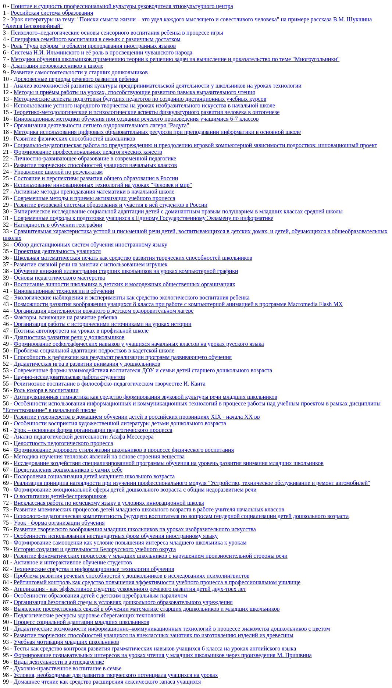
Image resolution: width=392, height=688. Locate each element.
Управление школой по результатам (58, 172)
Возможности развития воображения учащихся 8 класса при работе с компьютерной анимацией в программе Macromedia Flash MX (178, 304)
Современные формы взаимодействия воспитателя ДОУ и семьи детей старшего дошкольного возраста (143, 370)
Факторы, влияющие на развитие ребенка (65, 317)
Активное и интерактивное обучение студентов (73, 562)
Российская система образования (52, 13)
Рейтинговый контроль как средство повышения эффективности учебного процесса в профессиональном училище (157, 582)
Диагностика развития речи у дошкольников (69, 337)
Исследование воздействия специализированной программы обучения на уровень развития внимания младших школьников (168, 463)
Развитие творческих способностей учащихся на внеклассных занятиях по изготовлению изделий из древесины (153, 635)
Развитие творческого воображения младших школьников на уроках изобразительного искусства (135, 529)
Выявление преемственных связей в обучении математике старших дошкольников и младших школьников (146, 609)
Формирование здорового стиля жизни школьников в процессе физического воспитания (124, 450)
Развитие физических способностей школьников (74, 138)
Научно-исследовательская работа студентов (69, 377)
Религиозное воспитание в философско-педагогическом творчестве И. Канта (110, 383)
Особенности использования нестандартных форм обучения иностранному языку (116, 536)
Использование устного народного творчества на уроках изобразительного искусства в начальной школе (144, 105)
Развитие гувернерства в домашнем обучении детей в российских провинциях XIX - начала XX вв (137, 417)
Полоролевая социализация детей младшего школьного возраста (94, 476)
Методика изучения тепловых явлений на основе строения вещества (99, 456)
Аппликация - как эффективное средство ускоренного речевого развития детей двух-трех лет (130, 589)
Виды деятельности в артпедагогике (59, 662)
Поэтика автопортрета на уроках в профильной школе (81, 330)
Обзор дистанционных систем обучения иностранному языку (90, 244)
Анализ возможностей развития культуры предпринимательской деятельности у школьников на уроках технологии (158, 85)
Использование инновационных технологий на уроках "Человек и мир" (103, 185)
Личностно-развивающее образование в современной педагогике (95, 158)
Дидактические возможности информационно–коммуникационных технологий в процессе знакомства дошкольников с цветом (172, 628)
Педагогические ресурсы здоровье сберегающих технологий (89, 615)
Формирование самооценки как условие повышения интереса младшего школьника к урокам (130, 542)
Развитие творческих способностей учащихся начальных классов (95, 165)
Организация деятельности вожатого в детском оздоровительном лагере (103, 311)
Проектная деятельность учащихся (57, 251)
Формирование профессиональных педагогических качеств (88, 152)
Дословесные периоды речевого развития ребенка (76, 79)
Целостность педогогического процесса (63, 443)
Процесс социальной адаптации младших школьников (81, 622)
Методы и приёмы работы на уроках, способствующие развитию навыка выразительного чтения (134, 92)
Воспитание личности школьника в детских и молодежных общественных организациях (124, 284)
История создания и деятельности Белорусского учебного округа (95, 549)
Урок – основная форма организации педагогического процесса (93, 430)
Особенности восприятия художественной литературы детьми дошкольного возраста (120, 423)
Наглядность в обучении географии (58, 224)
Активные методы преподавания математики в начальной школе (94, 191)
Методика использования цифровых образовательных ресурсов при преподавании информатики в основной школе (157, 132)
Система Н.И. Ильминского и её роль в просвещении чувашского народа (101, 52)
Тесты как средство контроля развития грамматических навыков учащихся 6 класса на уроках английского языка (155, 648)
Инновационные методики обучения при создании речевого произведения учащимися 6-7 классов (136, 119)
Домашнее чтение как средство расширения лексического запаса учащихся (107, 681)
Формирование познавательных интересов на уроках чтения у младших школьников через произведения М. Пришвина (162, 655)
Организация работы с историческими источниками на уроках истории (102, 324)
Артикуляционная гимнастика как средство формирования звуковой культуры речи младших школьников (145, 397)
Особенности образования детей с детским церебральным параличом (100, 595)
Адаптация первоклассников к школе (57, 66)
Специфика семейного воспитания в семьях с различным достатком (95, 39)
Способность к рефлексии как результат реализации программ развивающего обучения (123, 357)
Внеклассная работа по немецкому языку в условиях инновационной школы (109, 503)
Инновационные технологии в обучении (64, 291)
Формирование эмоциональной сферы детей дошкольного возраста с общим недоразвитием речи (135, 489)
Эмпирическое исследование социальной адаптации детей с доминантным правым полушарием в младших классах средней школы (178, 211)
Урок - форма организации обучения (59, 522)
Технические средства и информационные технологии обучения (94, 569)
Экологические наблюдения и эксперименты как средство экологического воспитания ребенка (131, 297)
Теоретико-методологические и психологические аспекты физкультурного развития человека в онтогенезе (146, 112)
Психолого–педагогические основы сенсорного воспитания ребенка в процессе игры (117, 32)
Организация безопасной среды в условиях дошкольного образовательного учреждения (123, 602)
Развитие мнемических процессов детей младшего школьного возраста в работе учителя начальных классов (149, 509)
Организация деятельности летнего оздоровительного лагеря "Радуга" (101, 125)
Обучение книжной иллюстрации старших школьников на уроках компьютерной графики (126, 271)
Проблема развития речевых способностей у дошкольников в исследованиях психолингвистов (131, 575)
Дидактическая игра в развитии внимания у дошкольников (87, 364)
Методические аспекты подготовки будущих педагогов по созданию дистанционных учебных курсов (140, 99)
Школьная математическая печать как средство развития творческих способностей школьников (133, 258)
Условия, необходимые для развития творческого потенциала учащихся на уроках (116, 675)
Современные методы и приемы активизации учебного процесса (94, 198)
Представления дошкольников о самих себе (68, 470)
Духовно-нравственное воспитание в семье (67, 668)
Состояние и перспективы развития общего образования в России (96, 178)
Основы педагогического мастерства (59, 277)
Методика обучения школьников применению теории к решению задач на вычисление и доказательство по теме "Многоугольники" (175, 59)
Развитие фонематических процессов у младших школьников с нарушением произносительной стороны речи (150, 556)
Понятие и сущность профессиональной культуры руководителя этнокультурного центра (122, 6)
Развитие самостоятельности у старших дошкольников (79, 72)
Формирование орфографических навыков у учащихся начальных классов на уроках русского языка (139, 344)
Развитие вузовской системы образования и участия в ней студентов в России (110, 205)
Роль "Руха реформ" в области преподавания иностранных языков (93, 46)
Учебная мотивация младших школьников (66, 642)
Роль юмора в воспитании (46, 390)
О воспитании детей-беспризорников (60, 496)
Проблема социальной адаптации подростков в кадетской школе (94, 350)
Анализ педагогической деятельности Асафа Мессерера (83, 436)
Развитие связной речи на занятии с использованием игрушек (90, 264)
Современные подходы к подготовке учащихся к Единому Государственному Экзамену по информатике (143, 218)
